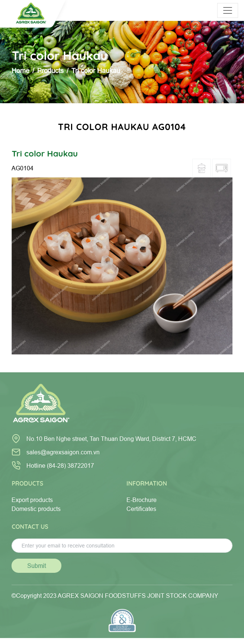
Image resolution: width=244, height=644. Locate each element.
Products (50, 71)
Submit (36, 565)
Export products (32, 499)
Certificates (141, 508)
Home (20, 71)
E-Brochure (141, 499)
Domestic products (36, 508)
